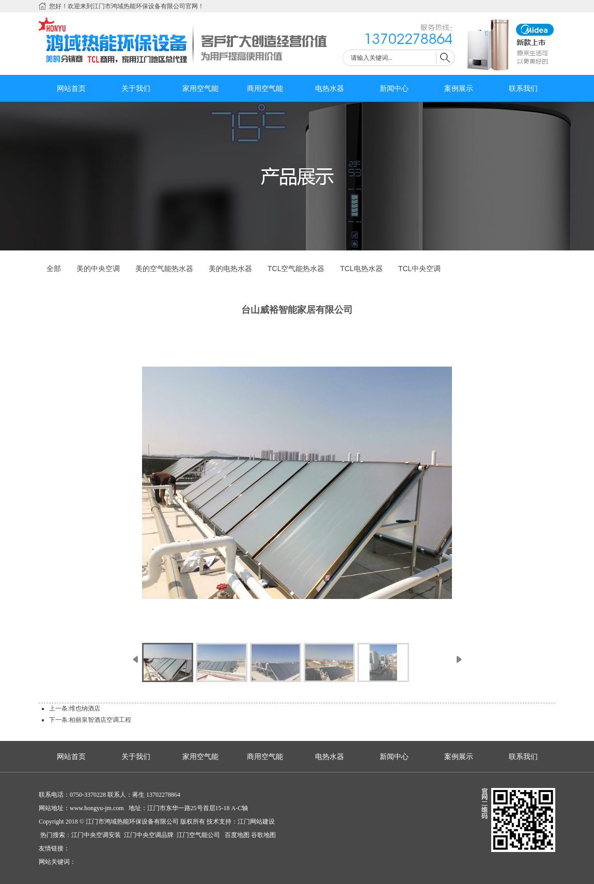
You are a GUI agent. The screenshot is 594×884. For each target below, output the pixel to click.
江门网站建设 (256, 821)
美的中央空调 (98, 268)
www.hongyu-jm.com (97, 808)
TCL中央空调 (419, 268)
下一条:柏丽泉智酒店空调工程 (90, 719)
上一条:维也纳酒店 (74, 708)
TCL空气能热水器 (296, 268)
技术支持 (219, 821)
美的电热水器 (230, 268)
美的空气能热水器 (164, 268)
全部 (53, 268)
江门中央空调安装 (96, 835)
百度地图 (236, 835)
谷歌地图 (263, 835)
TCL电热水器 (361, 268)
